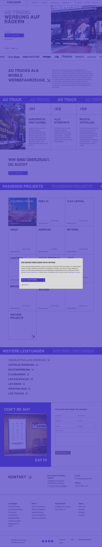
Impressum (24, 284)
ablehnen (57, 272)
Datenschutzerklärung (32, 272)
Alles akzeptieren (33, 280)
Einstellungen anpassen (73, 272)
